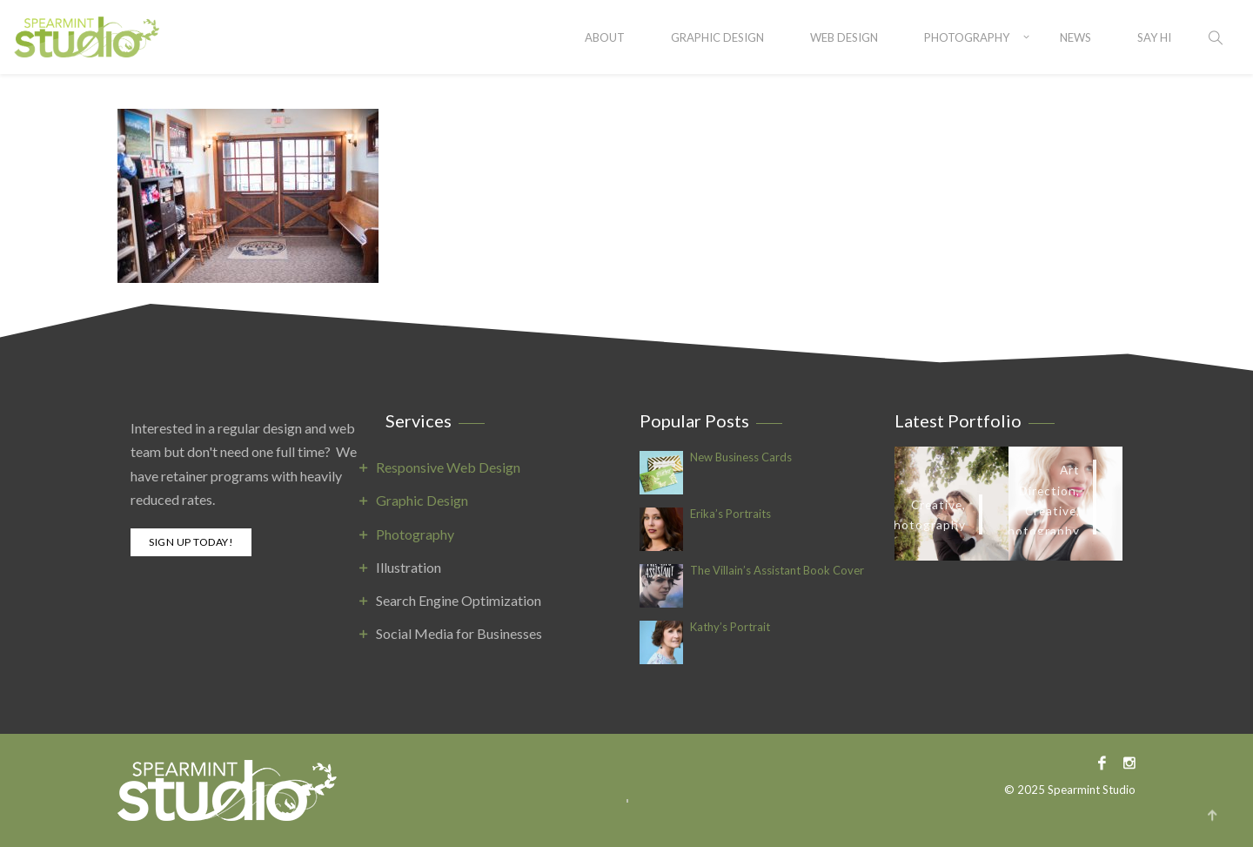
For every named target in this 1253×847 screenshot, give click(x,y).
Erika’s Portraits (730, 514)
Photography (966, 37)
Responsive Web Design (448, 467)
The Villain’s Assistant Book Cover (777, 570)
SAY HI (1154, 37)
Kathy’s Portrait (730, 627)
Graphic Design (717, 37)
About (605, 37)
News (1075, 37)
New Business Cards (741, 457)
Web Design (844, 37)
